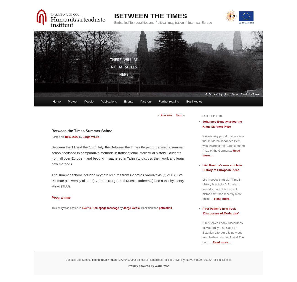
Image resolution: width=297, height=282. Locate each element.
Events (128, 101)
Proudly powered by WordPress (148, 266)
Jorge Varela (91, 137)
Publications (109, 101)
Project (72, 101)
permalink (165, 208)
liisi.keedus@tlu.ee (104, 259)
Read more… (223, 198)
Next (180, 115)
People (89, 101)
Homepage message (105, 208)
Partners (146, 101)
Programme (61, 197)
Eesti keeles (194, 101)
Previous (164, 115)
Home (57, 101)
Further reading (169, 101)
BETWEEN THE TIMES (150, 16)
